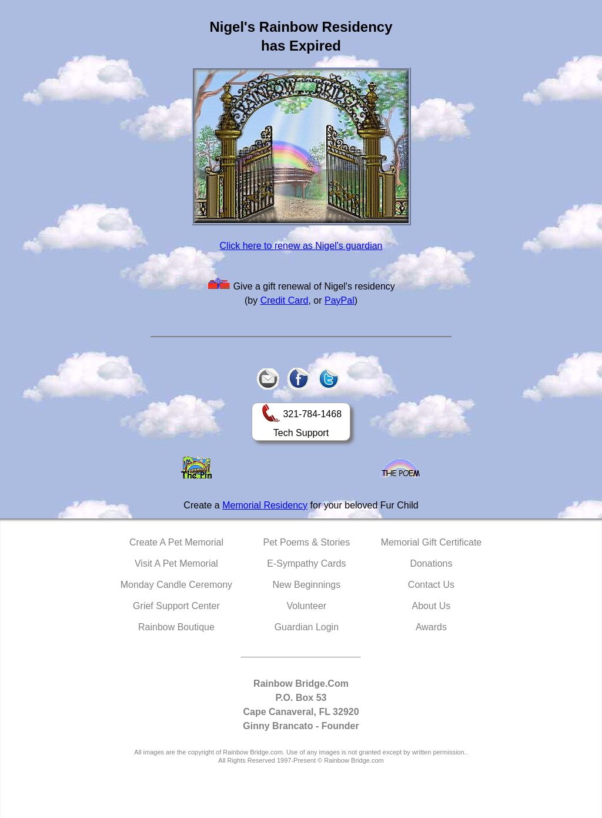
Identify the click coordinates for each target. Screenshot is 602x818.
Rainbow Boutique (176, 627)
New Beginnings (307, 585)
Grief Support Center (176, 606)
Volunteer (307, 606)
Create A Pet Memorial (176, 542)
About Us (431, 606)
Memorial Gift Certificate (431, 542)
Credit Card (284, 300)
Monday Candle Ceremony (176, 585)
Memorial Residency (264, 505)
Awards (431, 627)
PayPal (339, 300)
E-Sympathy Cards (306, 563)
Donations (431, 563)
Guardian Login (307, 627)
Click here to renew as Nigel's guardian (301, 246)
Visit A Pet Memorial (176, 563)
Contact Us (431, 585)
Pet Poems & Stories (306, 542)
